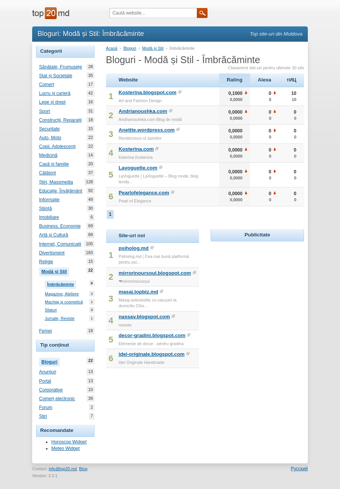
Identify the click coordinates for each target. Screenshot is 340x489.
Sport (44, 111)
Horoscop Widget (69, 442)
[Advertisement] (268, 291)
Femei (45, 331)
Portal (45, 381)
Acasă (112, 48)
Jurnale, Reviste (59, 318)
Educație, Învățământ (60, 191)
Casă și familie (54, 164)
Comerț (46, 85)
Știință (45, 208)
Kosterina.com (136, 149)
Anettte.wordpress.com (147, 130)
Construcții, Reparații (60, 120)
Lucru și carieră (54, 93)
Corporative (51, 390)
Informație (49, 200)
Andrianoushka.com (143, 111)
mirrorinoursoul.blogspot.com (155, 273)
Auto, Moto (50, 138)
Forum (45, 407)
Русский (299, 468)
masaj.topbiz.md (138, 292)
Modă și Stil (55, 270)
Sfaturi (51, 310)
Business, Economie (60, 226)
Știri (43, 416)
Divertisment (52, 253)
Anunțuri (47, 372)
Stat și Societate (55, 76)
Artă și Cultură (53, 235)
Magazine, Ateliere (62, 294)
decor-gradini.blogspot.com (152, 335)
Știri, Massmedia (56, 182)
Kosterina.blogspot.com (148, 92)
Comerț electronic (57, 399)
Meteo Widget (65, 448)
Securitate (49, 129)
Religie (46, 262)
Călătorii (47, 173)
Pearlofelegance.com (144, 193)
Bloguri (50, 361)
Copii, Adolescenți (57, 146)
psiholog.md (134, 248)
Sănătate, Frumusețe (60, 67)
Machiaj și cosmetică (64, 302)
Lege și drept (52, 102)
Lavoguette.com (138, 168)
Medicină (48, 155)
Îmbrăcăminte (61, 283)
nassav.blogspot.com (144, 316)
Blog (83, 468)
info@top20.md (63, 468)
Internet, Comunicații (60, 244)
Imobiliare (49, 217)
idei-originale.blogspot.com (152, 354)
